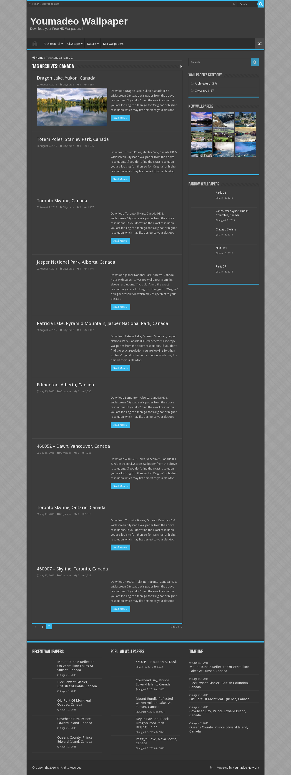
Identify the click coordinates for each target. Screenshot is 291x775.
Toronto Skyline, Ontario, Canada (71, 507)
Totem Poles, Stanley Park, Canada (73, 139)
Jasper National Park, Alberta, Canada (76, 262)
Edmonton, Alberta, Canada (65, 385)
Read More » (120, 118)
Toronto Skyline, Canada (62, 200)
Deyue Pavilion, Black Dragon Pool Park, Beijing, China (152, 723)
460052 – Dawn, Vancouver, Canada (73, 446)
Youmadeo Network (246, 767)
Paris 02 (221, 192)
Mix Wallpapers (113, 43)
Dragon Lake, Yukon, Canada (66, 78)
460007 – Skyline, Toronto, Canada (72, 569)
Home (35, 43)
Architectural (52, 43)
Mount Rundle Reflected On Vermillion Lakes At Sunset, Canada (75, 666)
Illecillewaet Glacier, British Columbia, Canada (77, 684)
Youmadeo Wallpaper (79, 21)
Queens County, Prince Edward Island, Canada (75, 739)
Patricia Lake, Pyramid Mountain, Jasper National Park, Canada (102, 323)
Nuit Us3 (221, 248)
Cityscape (73, 43)
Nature (91, 43)
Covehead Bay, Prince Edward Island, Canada (74, 721)
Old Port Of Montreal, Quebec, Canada (74, 702)
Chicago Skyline (226, 229)
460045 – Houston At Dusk (156, 662)
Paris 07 (221, 266)
